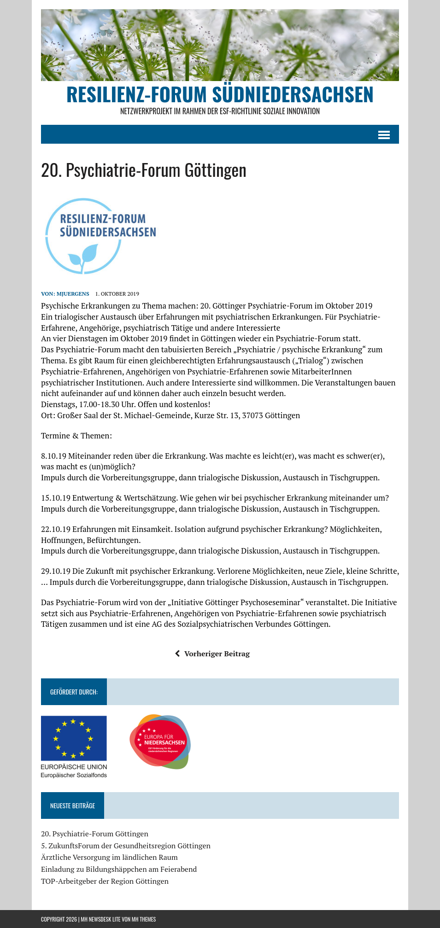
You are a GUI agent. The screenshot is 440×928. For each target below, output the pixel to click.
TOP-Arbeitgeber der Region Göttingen (105, 881)
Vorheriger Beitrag (212, 653)
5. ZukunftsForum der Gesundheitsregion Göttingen (126, 845)
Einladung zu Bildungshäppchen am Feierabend (119, 869)
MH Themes (144, 919)
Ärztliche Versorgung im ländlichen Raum (109, 857)
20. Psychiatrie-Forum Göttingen (94, 834)
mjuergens (73, 293)
